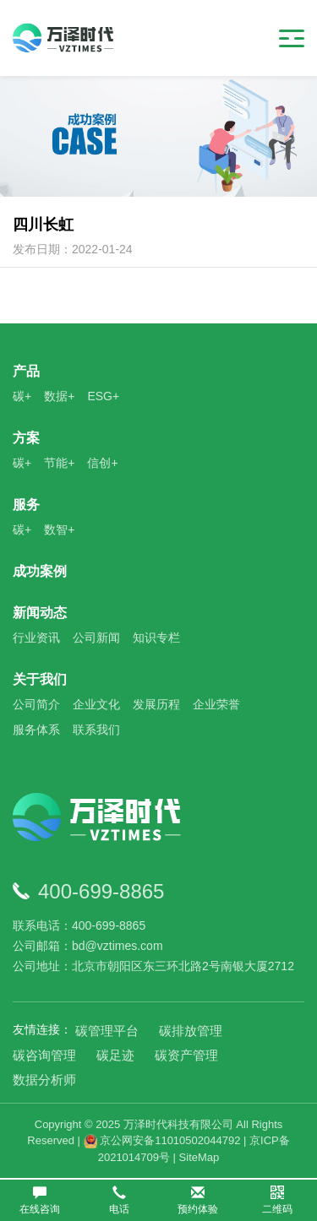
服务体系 (36, 729)
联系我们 (96, 729)
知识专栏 (156, 637)
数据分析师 (44, 1079)
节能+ (59, 462)
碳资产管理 (186, 1055)
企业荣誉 (216, 704)
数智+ (59, 529)
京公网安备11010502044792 (162, 1140)
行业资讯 (36, 637)
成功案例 (40, 571)
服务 (26, 504)
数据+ (59, 396)
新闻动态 (40, 612)
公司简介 (36, 704)
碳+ (22, 396)
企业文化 (96, 704)
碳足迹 (115, 1055)
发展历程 (156, 704)
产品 (26, 371)
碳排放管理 (190, 1030)
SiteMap (199, 1157)
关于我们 (40, 679)
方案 (26, 438)
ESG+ (103, 396)
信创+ (102, 462)
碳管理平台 (107, 1030)
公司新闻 (96, 637)
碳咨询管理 (44, 1055)
